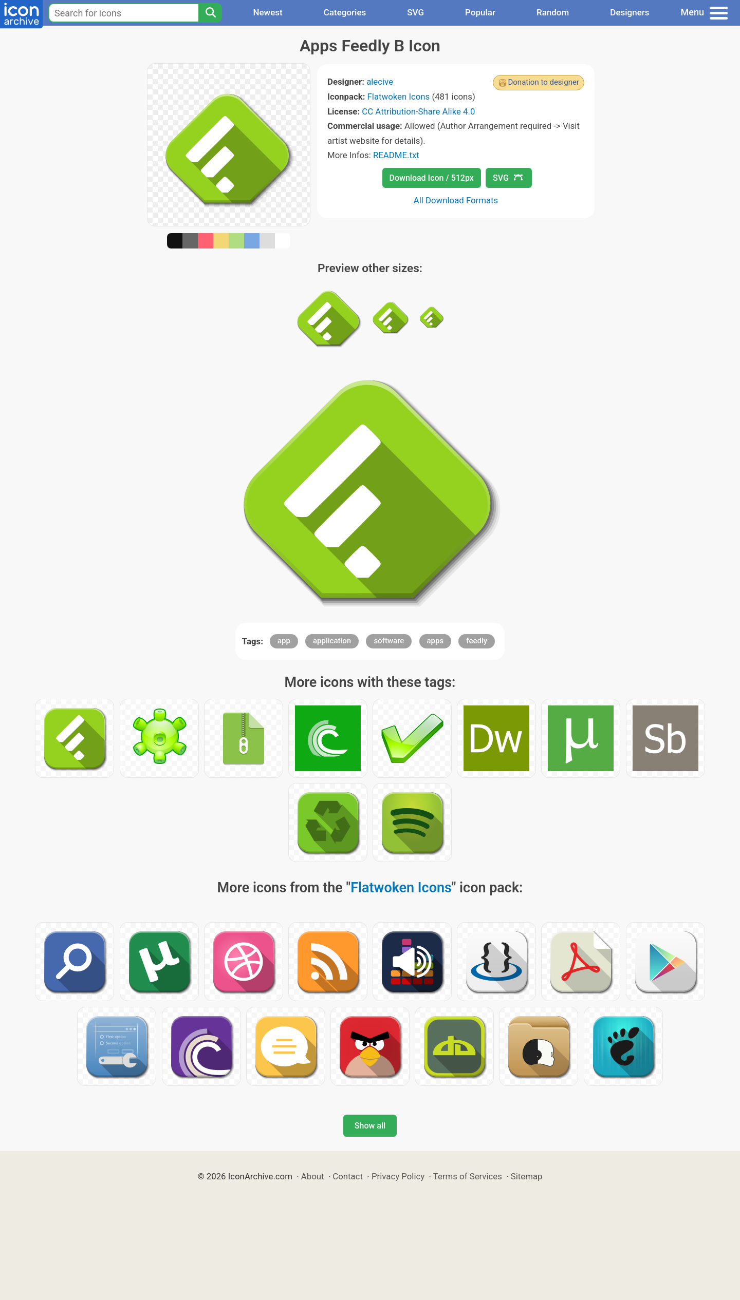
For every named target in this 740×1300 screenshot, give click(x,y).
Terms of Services (467, 1176)
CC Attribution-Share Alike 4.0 (418, 111)
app (284, 640)
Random (552, 12)
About (312, 1176)
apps (435, 640)
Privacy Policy (398, 1176)
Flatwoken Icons (398, 96)
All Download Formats (456, 200)
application (332, 640)
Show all (370, 1126)
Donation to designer (543, 82)
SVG (415, 12)
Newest (267, 12)
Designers (629, 12)
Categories (345, 12)
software (389, 640)
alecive (379, 82)
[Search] (210, 13)
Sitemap (527, 1176)
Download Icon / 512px (432, 178)
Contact (347, 1176)
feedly (476, 640)
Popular (480, 12)
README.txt (396, 155)
